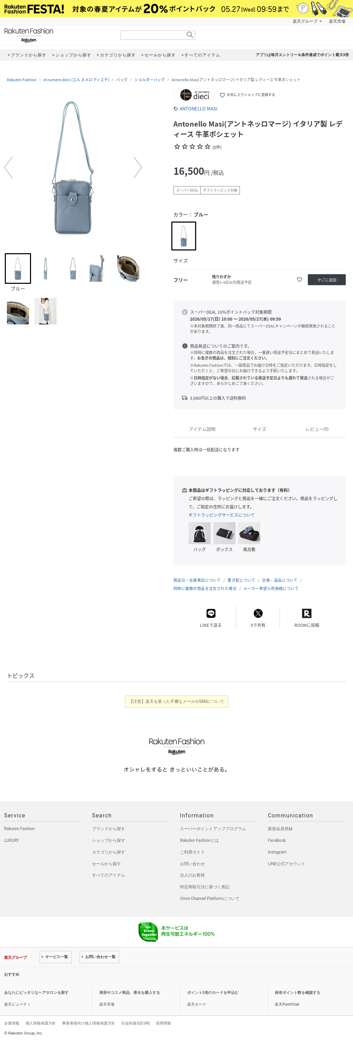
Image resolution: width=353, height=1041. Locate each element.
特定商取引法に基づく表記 (205, 886)
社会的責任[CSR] (135, 1023)
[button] (8, 167)
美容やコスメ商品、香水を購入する (129, 992)
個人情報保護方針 (41, 1023)
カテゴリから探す (108, 852)
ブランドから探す (108, 828)
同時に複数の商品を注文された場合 (204, 588)
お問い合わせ (192, 863)
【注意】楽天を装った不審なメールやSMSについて (176, 701)
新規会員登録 (280, 828)
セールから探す (106, 863)
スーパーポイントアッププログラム (213, 828)
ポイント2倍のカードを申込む (213, 992)
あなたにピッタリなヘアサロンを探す (36, 992)
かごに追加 (326, 280)
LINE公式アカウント (286, 863)
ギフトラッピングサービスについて (222, 515)
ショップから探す (108, 840)
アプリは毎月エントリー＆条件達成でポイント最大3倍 (302, 55)
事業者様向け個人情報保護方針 (88, 1023)
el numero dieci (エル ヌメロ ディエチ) (76, 80)
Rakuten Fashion (57, 35)
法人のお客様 (192, 875)
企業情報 (11, 1023)
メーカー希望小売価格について (271, 588)
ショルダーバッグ (149, 80)
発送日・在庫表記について (197, 580)
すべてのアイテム (108, 875)
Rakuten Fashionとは (199, 840)
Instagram (277, 852)
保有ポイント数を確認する (297, 992)
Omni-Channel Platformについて (210, 898)
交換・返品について (279, 580)
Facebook (277, 840)
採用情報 (163, 1023)
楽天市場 (337, 21)
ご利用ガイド (192, 852)
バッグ (122, 80)
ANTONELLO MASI (199, 108)
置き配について (241, 580)
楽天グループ (305, 21)
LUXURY (11, 840)
